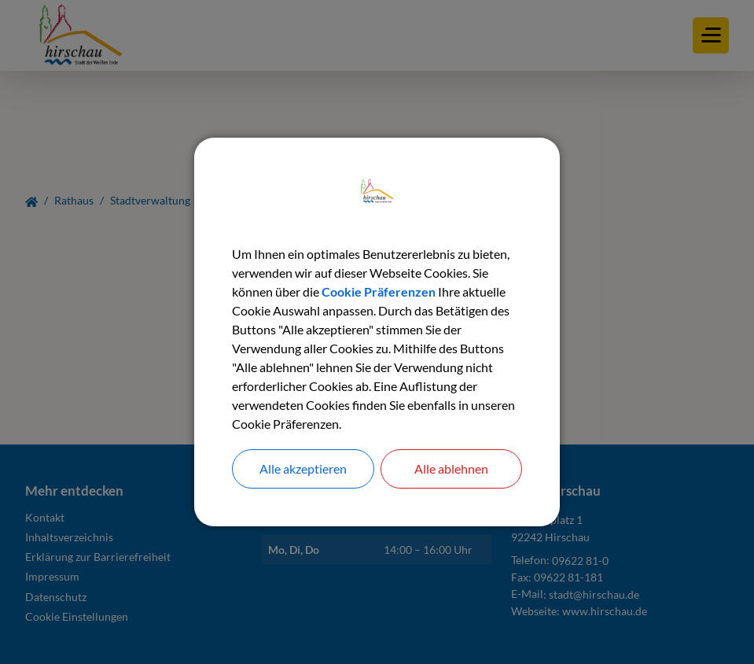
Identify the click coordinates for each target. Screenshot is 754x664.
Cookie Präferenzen (379, 291)
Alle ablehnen (451, 468)
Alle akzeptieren (303, 468)
